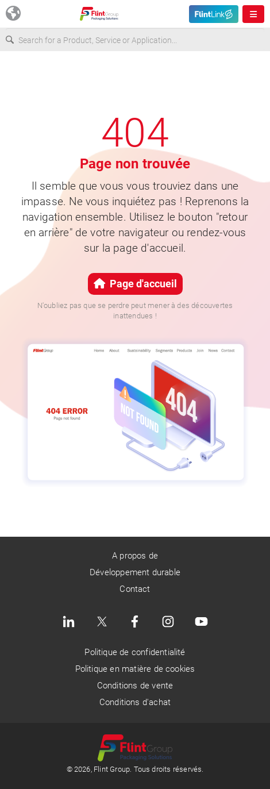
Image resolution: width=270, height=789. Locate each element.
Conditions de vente (135, 685)
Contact (134, 589)
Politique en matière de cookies (135, 669)
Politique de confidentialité (134, 652)
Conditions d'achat (135, 702)
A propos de (135, 556)
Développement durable (135, 572)
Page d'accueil (135, 284)
